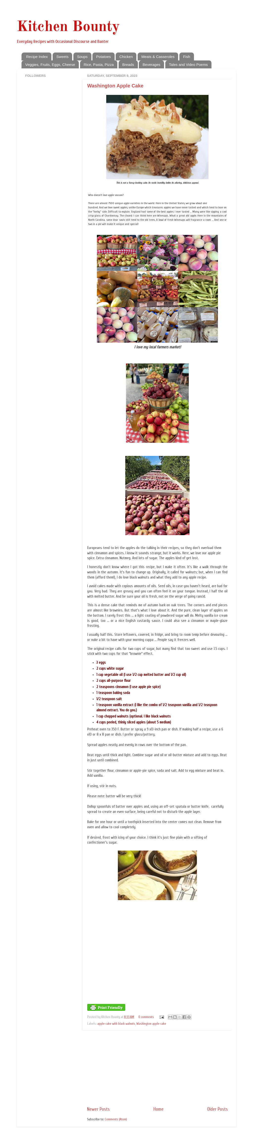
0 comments (146, 1017)
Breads (128, 64)
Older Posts (217, 1109)
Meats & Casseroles (157, 57)
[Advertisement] (157, 1068)
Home (158, 1109)
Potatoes (103, 57)
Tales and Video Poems (188, 64)
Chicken (126, 57)
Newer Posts (98, 1109)
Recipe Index (37, 57)
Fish (186, 57)
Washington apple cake (151, 1024)
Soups (82, 57)
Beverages (151, 64)
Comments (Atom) (116, 1119)
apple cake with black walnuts (116, 1024)
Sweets (62, 57)
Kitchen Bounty (68, 27)
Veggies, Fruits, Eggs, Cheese (50, 64)
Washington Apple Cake (115, 85)
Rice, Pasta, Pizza (99, 64)
